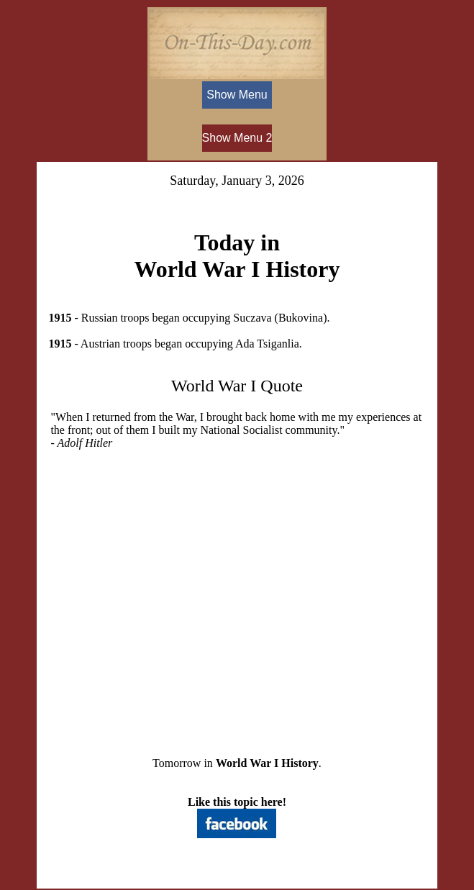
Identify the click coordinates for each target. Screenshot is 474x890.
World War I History (267, 763)
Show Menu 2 (237, 138)
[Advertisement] (236, 591)
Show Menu (237, 94)
